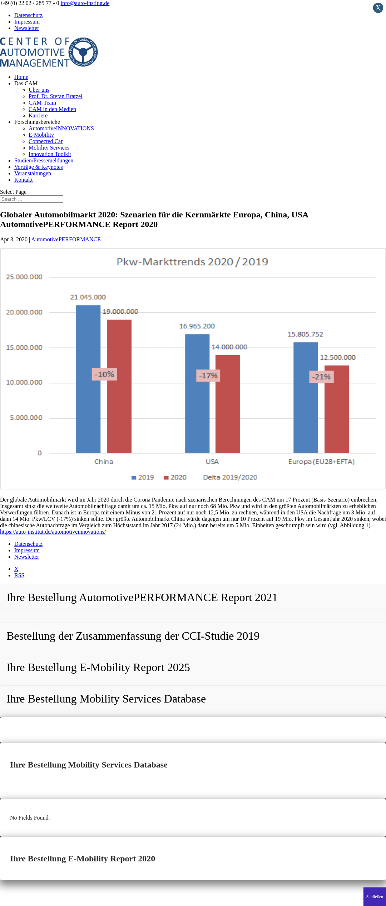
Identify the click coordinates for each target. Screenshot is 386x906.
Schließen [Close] (374, 896)
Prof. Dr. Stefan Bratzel (56, 96)
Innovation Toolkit (50, 154)
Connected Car (46, 141)
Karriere (38, 115)
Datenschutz (28, 15)
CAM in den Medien (52, 109)
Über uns (39, 90)
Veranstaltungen (32, 173)
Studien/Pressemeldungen (43, 160)
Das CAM (26, 83)
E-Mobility (41, 135)
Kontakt (23, 180)
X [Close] (378, 8)
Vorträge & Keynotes (38, 167)
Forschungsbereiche (37, 122)
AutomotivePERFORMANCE (66, 239)
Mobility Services (49, 148)
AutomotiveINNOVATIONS (61, 128)
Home (21, 77)
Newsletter (26, 28)
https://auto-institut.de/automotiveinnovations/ (53, 532)
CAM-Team (42, 103)
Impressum (27, 22)
